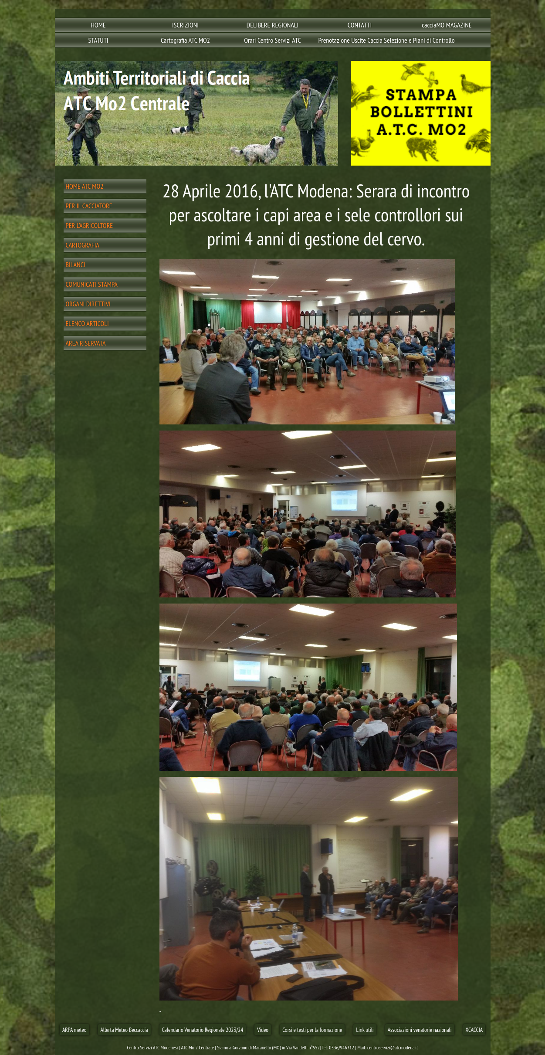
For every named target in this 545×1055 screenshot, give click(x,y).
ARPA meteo (74, 1030)
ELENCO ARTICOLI (87, 323)
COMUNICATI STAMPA (92, 284)
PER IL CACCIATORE (89, 205)
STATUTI (98, 40)
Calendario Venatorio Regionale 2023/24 (203, 1030)
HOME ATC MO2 (85, 186)
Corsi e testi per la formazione (312, 1030)
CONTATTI (360, 24)
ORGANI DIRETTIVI (88, 303)
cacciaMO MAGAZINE (446, 24)
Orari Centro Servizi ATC (272, 40)
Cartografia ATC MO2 (185, 40)
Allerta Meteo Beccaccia (124, 1030)
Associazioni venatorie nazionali (420, 1030)
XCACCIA (474, 1030)
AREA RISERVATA (86, 343)
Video (262, 1030)
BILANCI (75, 264)
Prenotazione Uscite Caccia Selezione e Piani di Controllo (360, 40)
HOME (98, 24)
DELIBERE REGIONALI (272, 24)
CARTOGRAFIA (82, 245)
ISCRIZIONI (185, 24)
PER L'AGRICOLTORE (89, 225)
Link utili (364, 1030)
